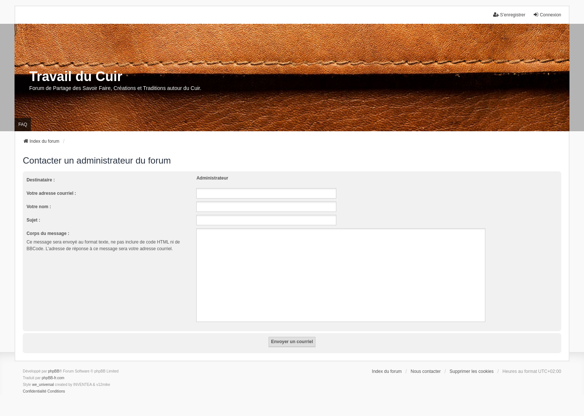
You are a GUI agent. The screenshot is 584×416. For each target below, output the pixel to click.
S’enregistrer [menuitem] (509, 14)
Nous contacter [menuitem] (425, 371)
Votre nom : (38, 206)
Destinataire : (40, 180)
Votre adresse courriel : (51, 193)
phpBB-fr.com (53, 378)
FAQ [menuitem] (22, 124)
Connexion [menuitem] (547, 14)
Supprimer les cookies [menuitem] (471, 371)
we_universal (43, 385)
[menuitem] (34, 391)
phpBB (53, 371)
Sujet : (33, 220)
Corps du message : (47, 233)
